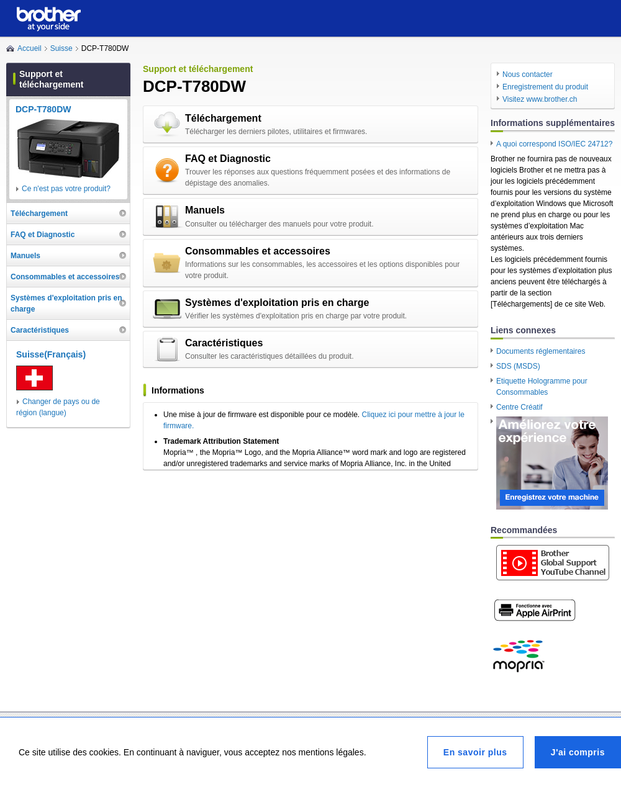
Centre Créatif (519, 407)
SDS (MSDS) (518, 366)
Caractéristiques (224, 343)
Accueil (29, 48)
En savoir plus (475, 752)
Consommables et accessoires (257, 251)
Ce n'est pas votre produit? (66, 188)
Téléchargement (223, 118)
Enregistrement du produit (545, 87)
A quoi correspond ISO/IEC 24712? (554, 144)
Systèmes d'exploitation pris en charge (277, 302)
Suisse (61, 48)
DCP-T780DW (43, 109)
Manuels (205, 210)
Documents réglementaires (540, 351)
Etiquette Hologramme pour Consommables (541, 387)
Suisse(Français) (51, 354)
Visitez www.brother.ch (540, 99)
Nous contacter (527, 74)
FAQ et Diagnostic (228, 158)
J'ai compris (578, 752)
